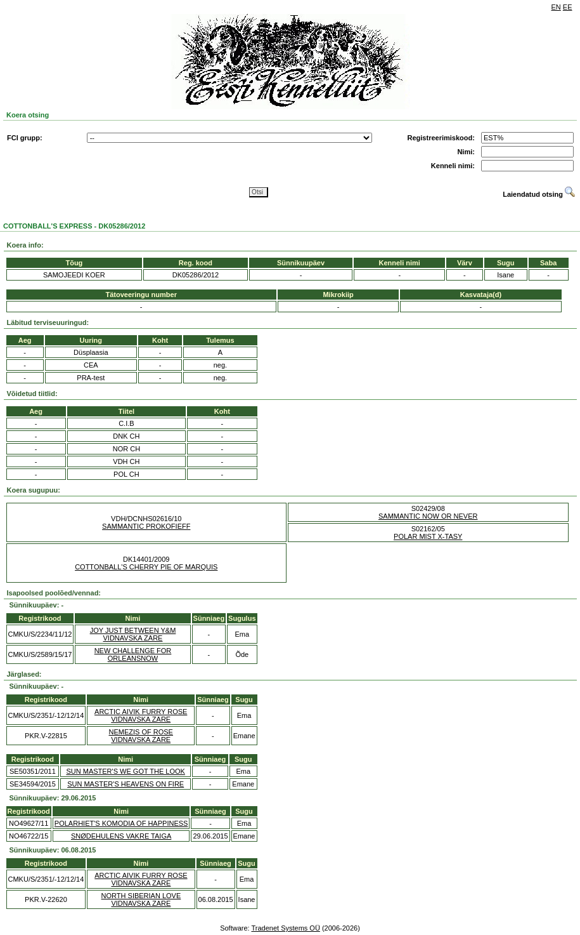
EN (556, 7)
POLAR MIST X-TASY (428, 536)
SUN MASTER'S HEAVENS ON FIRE (125, 784)
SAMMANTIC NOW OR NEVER (427, 516)
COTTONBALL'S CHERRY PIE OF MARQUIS (146, 567)
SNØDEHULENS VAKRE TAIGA (121, 836)
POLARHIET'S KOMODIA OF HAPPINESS (121, 823)
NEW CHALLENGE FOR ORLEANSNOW (133, 654)
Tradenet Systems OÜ (285, 928)
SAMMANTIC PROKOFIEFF (146, 526)
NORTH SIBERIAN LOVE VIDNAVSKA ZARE (141, 899)
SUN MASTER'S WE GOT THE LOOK (125, 771)
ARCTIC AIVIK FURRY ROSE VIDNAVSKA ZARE (140, 715)
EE (567, 7)
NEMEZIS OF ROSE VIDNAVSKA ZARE (141, 735)
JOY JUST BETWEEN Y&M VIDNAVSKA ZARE (133, 634)
